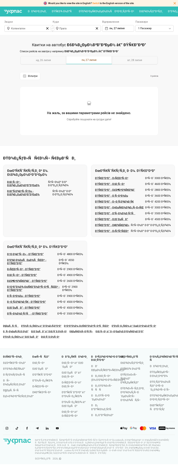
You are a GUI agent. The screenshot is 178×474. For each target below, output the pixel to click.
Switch (95, 3)
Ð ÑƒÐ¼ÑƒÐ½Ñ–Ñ (15, 374)
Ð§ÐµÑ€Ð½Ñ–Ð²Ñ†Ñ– (81, 331)
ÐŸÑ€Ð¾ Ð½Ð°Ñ (63, 11)
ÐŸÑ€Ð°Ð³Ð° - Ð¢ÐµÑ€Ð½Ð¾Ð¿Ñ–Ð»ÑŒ (119, 207)
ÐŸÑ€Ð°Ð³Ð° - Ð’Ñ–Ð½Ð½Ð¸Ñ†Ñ (115, 213)
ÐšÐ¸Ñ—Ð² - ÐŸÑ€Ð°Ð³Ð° (22, 275)
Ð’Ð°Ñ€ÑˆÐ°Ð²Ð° (42, 374)
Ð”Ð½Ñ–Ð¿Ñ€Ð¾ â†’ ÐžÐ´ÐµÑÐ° (20, 337)
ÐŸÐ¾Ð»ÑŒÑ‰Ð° (14, 368)
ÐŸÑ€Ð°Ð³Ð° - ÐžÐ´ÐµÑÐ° (111, 219)
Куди (56, 21)
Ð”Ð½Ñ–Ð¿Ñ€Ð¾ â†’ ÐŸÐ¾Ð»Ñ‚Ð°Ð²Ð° (41, 326)
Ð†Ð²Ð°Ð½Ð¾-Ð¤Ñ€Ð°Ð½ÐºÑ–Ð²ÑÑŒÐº (86, 326)
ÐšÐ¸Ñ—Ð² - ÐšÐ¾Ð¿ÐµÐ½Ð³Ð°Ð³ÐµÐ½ (23, 184)
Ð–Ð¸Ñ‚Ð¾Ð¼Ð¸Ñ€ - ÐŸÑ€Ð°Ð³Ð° (26, 301)
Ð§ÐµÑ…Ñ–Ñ (11, 326)
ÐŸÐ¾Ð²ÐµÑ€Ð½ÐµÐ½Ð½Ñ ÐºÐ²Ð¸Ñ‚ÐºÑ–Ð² (106, 11)
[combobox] (154, 28)
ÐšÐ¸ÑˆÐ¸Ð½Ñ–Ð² (50, 337)
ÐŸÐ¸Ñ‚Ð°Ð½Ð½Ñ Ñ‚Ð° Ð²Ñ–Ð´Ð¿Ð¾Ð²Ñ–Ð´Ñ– (161, 385)
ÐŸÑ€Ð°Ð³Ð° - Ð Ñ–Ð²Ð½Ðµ (111, 195)
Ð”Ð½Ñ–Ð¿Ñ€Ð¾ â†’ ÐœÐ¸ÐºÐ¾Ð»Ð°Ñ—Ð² (134, 326)
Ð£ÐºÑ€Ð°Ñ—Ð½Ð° (14, 362)
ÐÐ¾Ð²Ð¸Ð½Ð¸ (37, 11)
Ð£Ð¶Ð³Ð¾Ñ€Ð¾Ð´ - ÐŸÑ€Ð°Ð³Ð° (27, 281)
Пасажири (141, 21)
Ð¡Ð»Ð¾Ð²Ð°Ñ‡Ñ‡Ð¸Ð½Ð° (18, 396)
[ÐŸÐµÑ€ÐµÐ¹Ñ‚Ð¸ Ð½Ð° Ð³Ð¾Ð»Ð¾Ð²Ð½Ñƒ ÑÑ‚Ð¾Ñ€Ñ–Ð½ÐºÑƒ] (13, 12)
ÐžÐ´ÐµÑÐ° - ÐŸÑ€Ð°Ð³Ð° (23, 307)
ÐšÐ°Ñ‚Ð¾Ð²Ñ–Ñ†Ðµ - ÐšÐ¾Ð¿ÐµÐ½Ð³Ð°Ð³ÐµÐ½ (23, 193)
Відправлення (110, 21)
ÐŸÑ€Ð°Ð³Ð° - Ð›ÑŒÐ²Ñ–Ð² (111, 178)
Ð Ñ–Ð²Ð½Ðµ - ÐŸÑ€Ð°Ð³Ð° (23, 296)
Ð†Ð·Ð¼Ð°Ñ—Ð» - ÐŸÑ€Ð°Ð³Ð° (25, 254)
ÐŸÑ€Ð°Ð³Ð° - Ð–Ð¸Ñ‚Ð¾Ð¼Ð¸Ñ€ (114, 201)
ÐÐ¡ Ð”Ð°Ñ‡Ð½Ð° (102, 415)
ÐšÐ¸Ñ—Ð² (38, 362)
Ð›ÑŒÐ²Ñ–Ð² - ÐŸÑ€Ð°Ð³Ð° (23, 269)
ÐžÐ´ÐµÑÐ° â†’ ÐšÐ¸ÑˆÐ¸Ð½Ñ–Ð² (49, 331)
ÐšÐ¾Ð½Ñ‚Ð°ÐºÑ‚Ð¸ (151, 11)
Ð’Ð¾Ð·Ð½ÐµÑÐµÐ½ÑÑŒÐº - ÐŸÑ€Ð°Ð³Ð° (26, 262)
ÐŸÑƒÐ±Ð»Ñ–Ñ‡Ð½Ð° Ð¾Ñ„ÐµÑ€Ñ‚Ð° (130, 378)
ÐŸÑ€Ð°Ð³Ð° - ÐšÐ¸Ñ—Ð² (110, 184)
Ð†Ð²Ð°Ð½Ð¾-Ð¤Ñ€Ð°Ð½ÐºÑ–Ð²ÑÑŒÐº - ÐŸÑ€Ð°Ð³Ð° (33, 288)
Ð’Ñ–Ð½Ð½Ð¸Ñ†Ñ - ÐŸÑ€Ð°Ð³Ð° (27, 313)
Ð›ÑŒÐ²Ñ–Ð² (40, 386)
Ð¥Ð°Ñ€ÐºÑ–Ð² (41, 392)
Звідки (8, 21)
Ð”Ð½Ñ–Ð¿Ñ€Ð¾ (42, 380)
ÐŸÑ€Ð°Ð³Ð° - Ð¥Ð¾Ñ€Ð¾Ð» (112, 225)
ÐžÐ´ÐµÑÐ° (40, 368)
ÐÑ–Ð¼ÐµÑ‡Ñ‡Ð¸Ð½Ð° (15, 331)
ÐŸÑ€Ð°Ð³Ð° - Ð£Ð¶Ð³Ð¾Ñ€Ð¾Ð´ (115, 189)
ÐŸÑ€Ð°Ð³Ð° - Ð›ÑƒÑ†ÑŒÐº (112, 231)
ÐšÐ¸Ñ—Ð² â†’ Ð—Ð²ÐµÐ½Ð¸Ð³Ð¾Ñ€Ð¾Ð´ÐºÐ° (120, 331)
